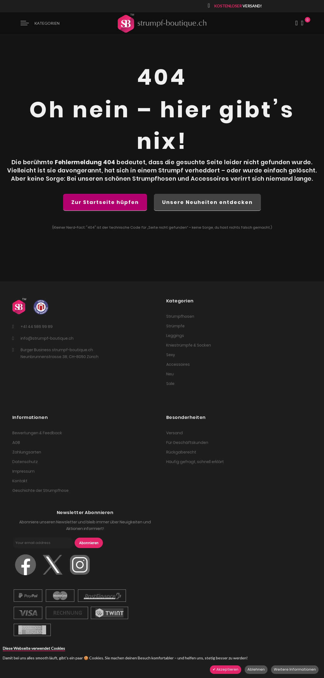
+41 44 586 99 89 (37, 326)
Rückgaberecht (181, 452)
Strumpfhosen (180, 316)
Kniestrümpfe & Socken (188, 345)
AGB (16, 442)
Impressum (23, 471)
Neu (170, 374)
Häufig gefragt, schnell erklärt (195, 461)
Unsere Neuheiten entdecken (207, 202)
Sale (170, 383)
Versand (174, 433)
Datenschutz (25, 461)
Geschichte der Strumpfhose (40, 490)
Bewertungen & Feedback (37, 433)
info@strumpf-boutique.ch (47, 338)
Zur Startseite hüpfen (105, 202)
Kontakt (19, 481)
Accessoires (178, 364)
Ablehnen (256, 669)
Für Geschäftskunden (187, 442)
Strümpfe (175, 326)
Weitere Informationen (295, 669)
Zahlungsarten (26, 452)
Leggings (175, 335)
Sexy (170, 355)
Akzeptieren (227, 669)
